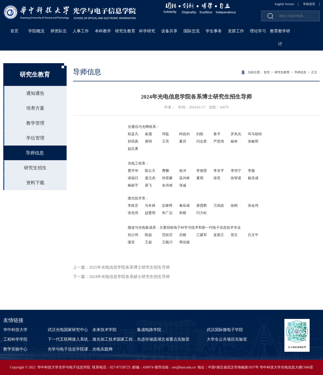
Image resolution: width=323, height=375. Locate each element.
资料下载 (35, 182)
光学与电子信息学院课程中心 (74, 349)
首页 (14, 31)
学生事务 (214, 31)
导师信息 (35, 152)
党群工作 (236, 31)
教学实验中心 (15, 349)
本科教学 (103, 31)
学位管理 (35, 137)
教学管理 (35, 123)
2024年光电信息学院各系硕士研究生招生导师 (129, 276)
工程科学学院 (15, 339)
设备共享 (169, 31)
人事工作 (81, 31)
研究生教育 (125, 31)
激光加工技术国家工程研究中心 (120, 339)
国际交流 (191, 31)
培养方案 (35, 108)
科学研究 (147, 31)
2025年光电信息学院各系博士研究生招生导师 (129, 267)
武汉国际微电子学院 (225, 329)
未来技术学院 (104, 329)
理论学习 (258, 31)
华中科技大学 (15, 329)
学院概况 (36, 31)
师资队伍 (58, 31)
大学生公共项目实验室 (227, 339)
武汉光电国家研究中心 (68, 329)
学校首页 (309, 4)
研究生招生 (35, 167)
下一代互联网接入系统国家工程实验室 (82, 339)
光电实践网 (102, 349)
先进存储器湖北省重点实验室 (163, 339)
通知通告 (35, 93)
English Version (284, 4)
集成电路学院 (149, 329)
